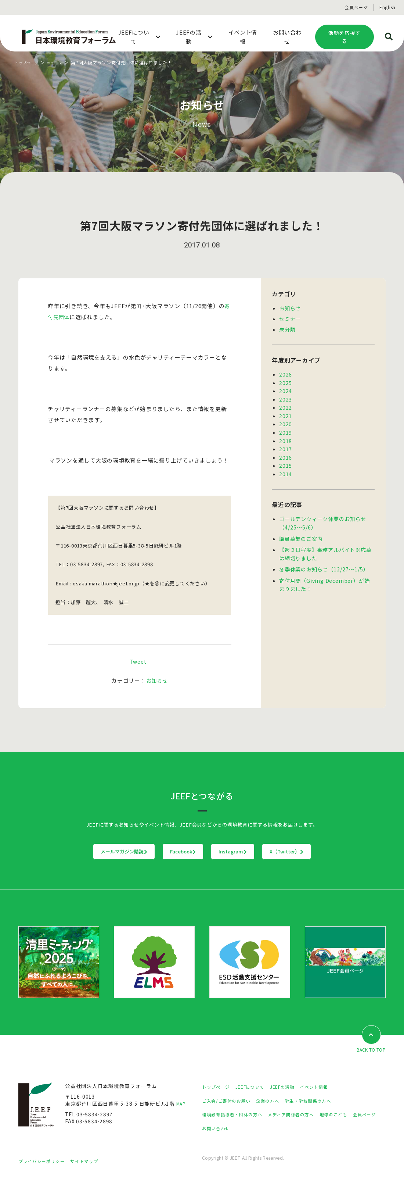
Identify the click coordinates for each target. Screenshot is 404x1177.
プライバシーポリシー (45, 1161)
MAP (182, 1104)
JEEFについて (257, 1087)
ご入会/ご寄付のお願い (230, 1101)
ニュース (60, 62)
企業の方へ (276, 1101)
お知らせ (157, 680)
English (387, 7)
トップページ (29, 62)
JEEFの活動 (293, 1087)
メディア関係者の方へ (304, 1115)
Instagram (248, 851)
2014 (285, 468)
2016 (285, 452)
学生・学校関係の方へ (322, 1101)
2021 (285, 412)
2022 (285, 404)
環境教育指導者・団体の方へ (237, 1115)
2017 (285, 444)
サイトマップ (93, 1161)
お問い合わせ (250, 1128)
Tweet (138, 661)
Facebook (168, 851)
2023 (285, 396)
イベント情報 (329, 1087)
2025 (285, 381)
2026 (285, 373)
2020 (285, 420)
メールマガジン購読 (78, 851)
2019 (285, 428)
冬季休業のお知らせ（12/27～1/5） (323, 561)
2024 (285, 388)
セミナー (290, 318)
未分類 (287, 328)
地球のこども (352, 1115)
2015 (285, 460)
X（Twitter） (332, 851)
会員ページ (356, 7)
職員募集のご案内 (300, 531)
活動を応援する (344, 37)
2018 (285, 436)
